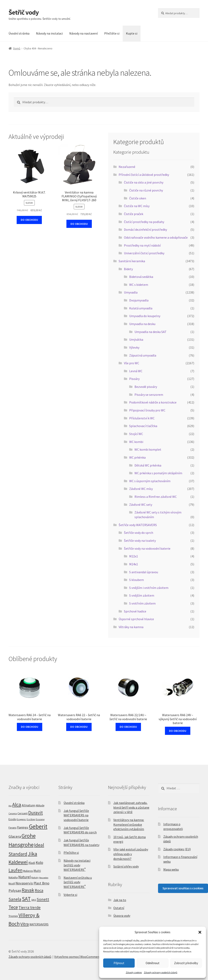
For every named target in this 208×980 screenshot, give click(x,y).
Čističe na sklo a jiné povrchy (143, 182)
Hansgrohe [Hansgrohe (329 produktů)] (21, 844)
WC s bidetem (138, 285)
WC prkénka (137, 457)
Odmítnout (152, 963)
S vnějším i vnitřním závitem (148, 588)
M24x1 (133, 564)
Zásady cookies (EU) (177, 849)
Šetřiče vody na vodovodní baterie (147, 548)
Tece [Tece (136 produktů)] (13, 907)
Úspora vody (121, 916)
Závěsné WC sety (140, 505)
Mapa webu (171, 869)
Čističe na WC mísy (137, 206)
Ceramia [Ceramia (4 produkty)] (13, 813)
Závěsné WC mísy (141, 489)
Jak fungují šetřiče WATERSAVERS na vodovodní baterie (76, 815)
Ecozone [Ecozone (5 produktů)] (40, 819)
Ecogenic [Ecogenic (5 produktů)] (21, 819)
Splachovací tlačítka (143, 426)
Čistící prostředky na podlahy (144, 222)
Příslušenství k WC (142, 418)
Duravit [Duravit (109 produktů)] (35, 813)
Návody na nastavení (83, 33)
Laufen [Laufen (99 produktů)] (16, 870)
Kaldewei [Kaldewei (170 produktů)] (18, 862)
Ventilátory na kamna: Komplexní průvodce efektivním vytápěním (128, 824)
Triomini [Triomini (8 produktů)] (13, 916)
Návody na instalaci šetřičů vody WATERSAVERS (77, 865)
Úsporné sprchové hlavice (136, 619)
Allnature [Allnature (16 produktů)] (28, 805)
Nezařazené (127, 167)
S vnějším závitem (141, 595)
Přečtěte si (111, 33)
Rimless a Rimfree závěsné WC (155, 497)
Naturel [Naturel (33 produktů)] (24, 876)
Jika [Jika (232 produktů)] (32, 853)
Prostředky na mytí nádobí (142, 245)
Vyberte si (70, 895)
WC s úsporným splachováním (149, 481)
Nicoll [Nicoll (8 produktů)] (12, 883)
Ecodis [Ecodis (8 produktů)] (12, 819)
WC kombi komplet (147, 449)
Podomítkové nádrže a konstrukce (153, 402)
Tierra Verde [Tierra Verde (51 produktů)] (29, 907)
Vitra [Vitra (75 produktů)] (24, 924)
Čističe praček (133, 214)
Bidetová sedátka (141, 277)
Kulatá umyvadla (140, 308)
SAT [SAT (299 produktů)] (26, 898)
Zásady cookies (134, 972)
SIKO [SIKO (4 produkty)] (33, 899)
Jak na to (119, 900)
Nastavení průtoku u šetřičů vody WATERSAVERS (78, 882)
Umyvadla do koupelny (144, 316)
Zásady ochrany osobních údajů (160, 972)
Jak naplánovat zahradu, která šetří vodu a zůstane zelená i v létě (131, 807)
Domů (16, 48)
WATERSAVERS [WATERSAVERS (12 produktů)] (39, 924)
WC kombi (136, 442)
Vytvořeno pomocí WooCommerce (78, 957)
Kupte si (131, 33)
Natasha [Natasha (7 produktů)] (13, 877)
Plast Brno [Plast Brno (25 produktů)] (41, 883)
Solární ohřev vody (126, 866)
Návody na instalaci (49, 33)
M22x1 (133, 556)
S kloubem (136, 580)
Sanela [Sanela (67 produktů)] (15, 899)
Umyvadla (131, 292)
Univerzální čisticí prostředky (144, 253)
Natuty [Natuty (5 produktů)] (35, 877)
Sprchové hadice (135, 611)
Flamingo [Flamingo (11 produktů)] (22, 827)
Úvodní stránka (19, 33)
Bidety (128, 269)
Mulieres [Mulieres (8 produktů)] (28, 871)
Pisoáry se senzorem (148, 395)
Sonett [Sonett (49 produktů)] (43, 899)
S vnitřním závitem (142, 603)
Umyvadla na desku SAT (150, 332)
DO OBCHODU (29, 220)
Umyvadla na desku (142, 324)
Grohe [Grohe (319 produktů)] (29, 835)
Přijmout (119, 963)
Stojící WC (136, 434)
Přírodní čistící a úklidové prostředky (144, 175)
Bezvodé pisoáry (145, 387)
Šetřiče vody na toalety (140, 540)
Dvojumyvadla (138, 300)
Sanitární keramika (132, 261)
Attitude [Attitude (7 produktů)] (40, 805)
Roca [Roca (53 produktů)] (39, 890)
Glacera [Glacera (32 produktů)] (15, 836)
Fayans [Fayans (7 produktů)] (12, 827)
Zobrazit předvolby (186, 963)
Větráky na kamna (131, 627)
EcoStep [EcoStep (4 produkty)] (31, 819)
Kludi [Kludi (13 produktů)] (31, 863)
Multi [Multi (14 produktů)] (37, 871)
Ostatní (118, 908)
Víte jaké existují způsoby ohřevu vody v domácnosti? (130, 853)
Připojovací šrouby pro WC (147, 410)
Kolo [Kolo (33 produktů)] (39, 862)
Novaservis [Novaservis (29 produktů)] (24, 883)
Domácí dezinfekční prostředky (145, 229)
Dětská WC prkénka (147, 465)
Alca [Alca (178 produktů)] (16, 804)
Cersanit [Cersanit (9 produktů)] (22, 813)
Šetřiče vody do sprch (138, 533)
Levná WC (135, 371)
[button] (200, 932)
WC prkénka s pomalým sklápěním (158, 473)
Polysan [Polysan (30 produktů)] (15, 890)
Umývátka (136, 339)
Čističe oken (137, 198)
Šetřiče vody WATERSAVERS (138, 525)
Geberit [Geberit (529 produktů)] (38, 826)
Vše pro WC (131, 363)
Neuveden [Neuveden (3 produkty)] (43, 877)
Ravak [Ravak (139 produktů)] (28, 890)
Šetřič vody (24, 12)
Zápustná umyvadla (142, 355)
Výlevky (134, 347)
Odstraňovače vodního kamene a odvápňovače (156, 237)
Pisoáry (134, 379)
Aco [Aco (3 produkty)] (10, 805)
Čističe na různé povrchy (146, 190)
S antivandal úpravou (143, 572)
